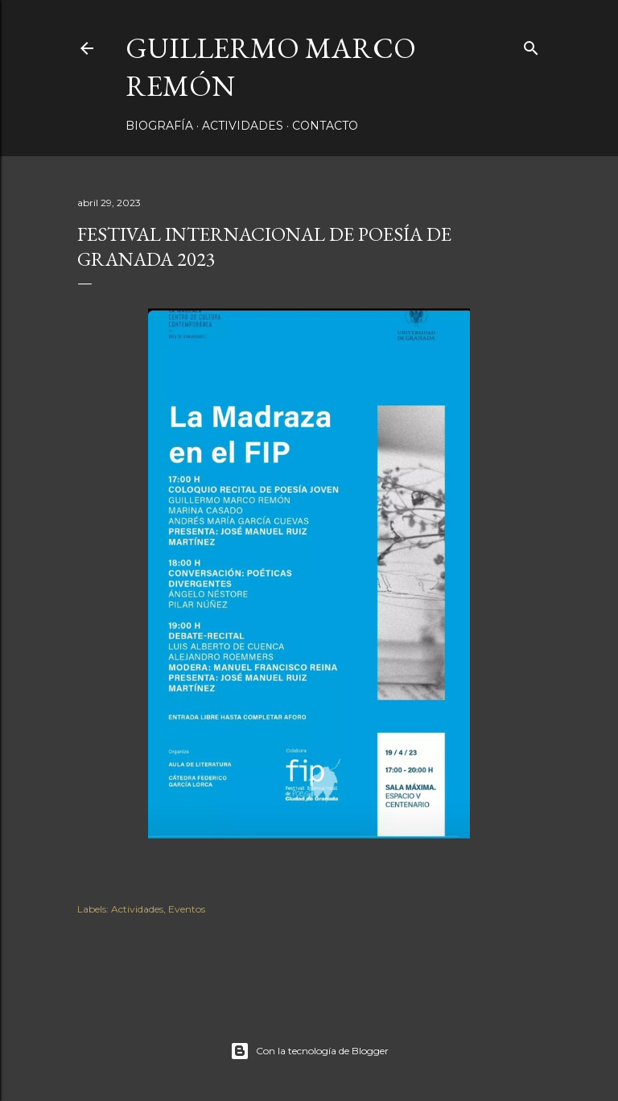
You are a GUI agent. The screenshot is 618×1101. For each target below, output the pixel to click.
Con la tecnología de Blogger (309, 1051)
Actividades (242, 125)
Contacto (325, 125)
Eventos (186, 909)
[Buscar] (531, 44)
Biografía (159, 125)
